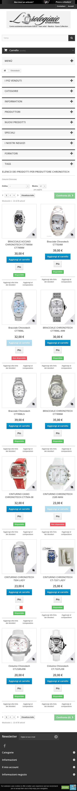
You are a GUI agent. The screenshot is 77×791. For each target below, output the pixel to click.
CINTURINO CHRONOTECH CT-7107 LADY (57, 579)
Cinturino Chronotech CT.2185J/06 (19, 667)
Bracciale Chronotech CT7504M (58, 243)
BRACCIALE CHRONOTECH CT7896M (58, 412)
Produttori (12, 111)
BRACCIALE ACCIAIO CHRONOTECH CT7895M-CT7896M (19, 244)
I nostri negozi (15, 143)
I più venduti (13, 80)
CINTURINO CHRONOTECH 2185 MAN (57, 495)
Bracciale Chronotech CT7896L (19, 329)
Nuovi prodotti (15, 122)
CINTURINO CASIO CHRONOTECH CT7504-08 (19, 495)
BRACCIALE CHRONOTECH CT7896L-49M (58, 329)
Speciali (10, 132)
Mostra (35, 186)
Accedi (71, 6)
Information (13, 101)
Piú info (73, 787)
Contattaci (61, 6)
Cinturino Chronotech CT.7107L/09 (57, 667)
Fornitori (11, 153)
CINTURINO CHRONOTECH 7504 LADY (19, 579)
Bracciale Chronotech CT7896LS (19, 412)
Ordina (5, 186)
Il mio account (10, 767)
